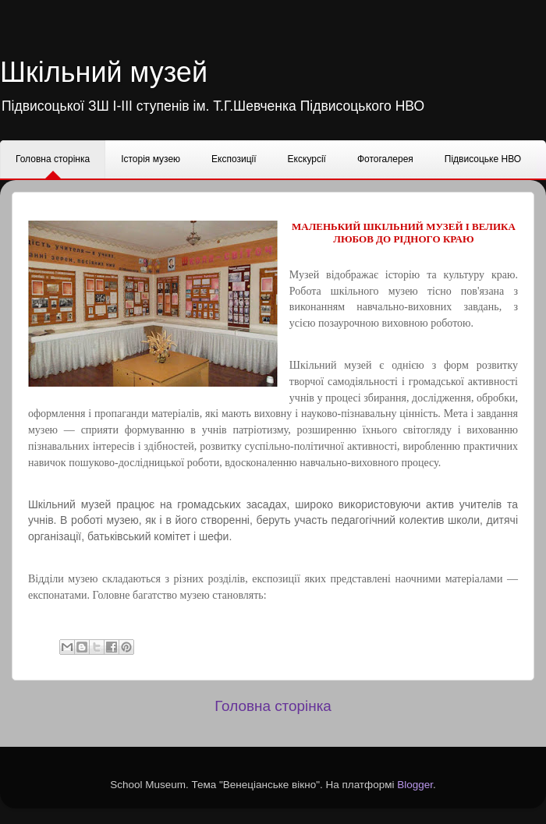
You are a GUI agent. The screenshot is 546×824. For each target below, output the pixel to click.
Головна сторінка (273, 706)
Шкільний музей (103, 72)
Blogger (415, 784)
